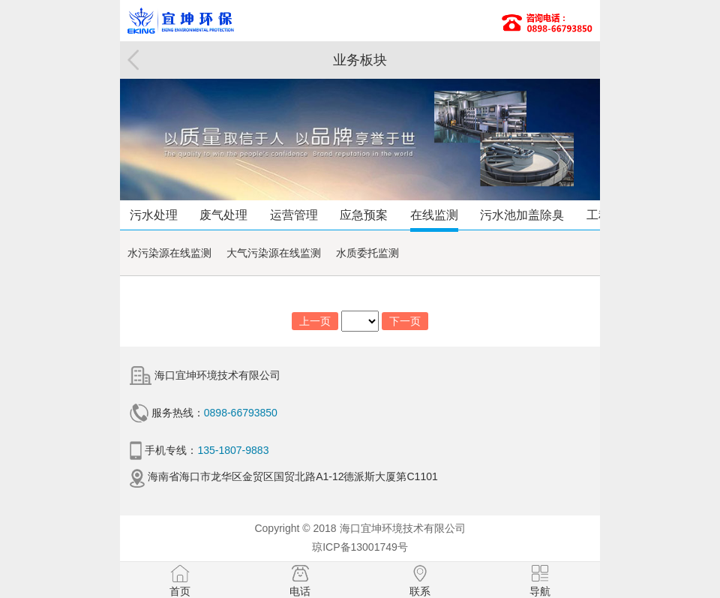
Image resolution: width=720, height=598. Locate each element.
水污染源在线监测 (170, 253)
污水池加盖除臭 (522, 215)
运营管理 (294, 215)
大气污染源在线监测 (273, 253)
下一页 (405, 321)
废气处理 (224, 215)
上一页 (315, 321)
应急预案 (364, 215)
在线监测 (434, 215)
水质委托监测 (367, 253)
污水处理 (154, 215)
